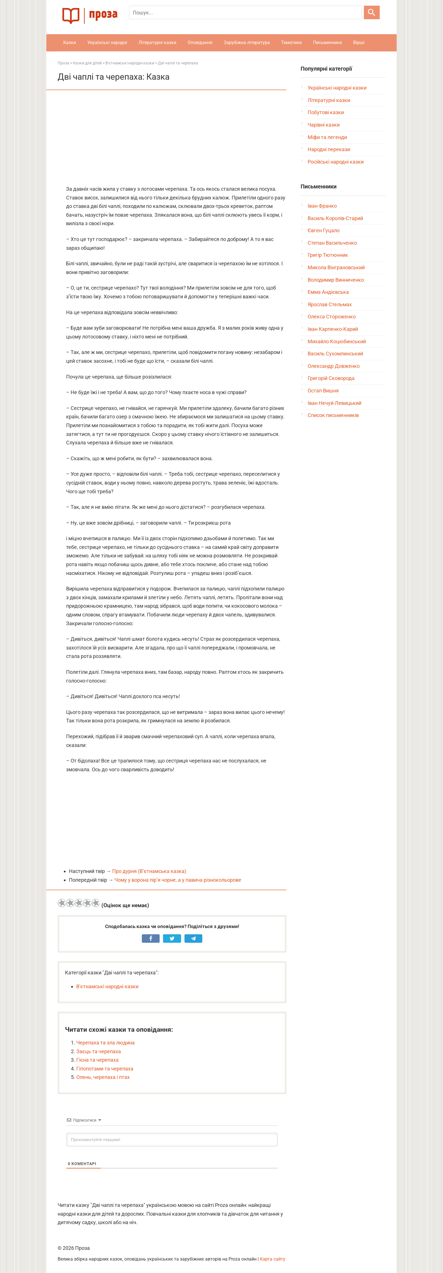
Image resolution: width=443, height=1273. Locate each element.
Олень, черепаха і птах (103, 1077)
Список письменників (333, 415)
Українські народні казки (337, 88)
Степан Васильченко (332, 243)
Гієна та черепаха (97, 1060)
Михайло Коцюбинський (337, 341)
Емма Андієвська (328, 292)
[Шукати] (372, 12)
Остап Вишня (323, 391)
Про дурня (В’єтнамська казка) (149, 871)
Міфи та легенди (327, 137)
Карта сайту (272, 1259)
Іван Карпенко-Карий (333, 329)
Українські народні (107, 42)
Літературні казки (157, 42)
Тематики (291, 42)
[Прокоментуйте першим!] (172, 1139)
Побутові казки (326, 112)
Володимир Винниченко (336, 280)
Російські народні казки (336, 162)
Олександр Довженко (334, 366)
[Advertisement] (172, 138)
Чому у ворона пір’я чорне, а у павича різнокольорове (177, 880)
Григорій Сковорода (331, 378)
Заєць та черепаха (98, 1051)
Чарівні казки (324, 125)
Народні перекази (329, 149)
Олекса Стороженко (332, 317)
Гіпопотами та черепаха (104, 1069)
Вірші (358, 42)
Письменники (327, 42)
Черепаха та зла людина (105, 1043)
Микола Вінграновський (336, 267)
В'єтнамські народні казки (107, 986)
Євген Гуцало (324, 230)
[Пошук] (245, 12)
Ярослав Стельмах (330, 304)
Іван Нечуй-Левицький (334, 403)
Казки (69, 42)
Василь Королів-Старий (335, 218)
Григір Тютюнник (328, 255)
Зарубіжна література (247, 42)
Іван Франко (322, 206)
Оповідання (200, 42)
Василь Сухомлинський (335, 354)
